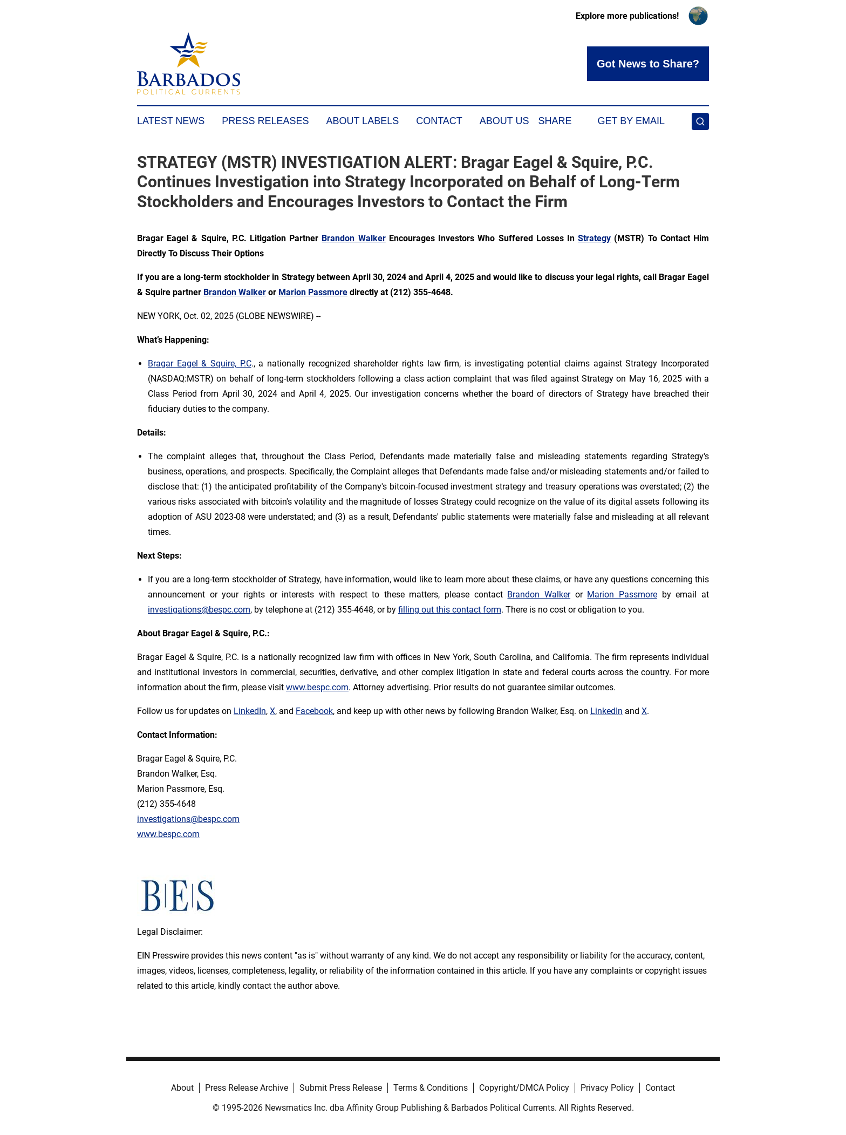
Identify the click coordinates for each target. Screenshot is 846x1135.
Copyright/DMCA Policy (524, 1088)
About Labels (362, 120)
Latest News (170, 120)
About (182, 1088)
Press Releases (265, 120)
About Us (504, 120)
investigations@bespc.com (199, 609)
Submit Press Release (340, 1088)
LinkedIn (250, 711)
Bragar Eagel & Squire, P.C (199, 363)
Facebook (314, 711)
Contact (439, 120)
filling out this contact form (449, 609)
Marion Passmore (622, 594)
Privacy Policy (607, 1088)
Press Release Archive (246, 1088)
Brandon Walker (538, 594)
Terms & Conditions (430, 1088)
